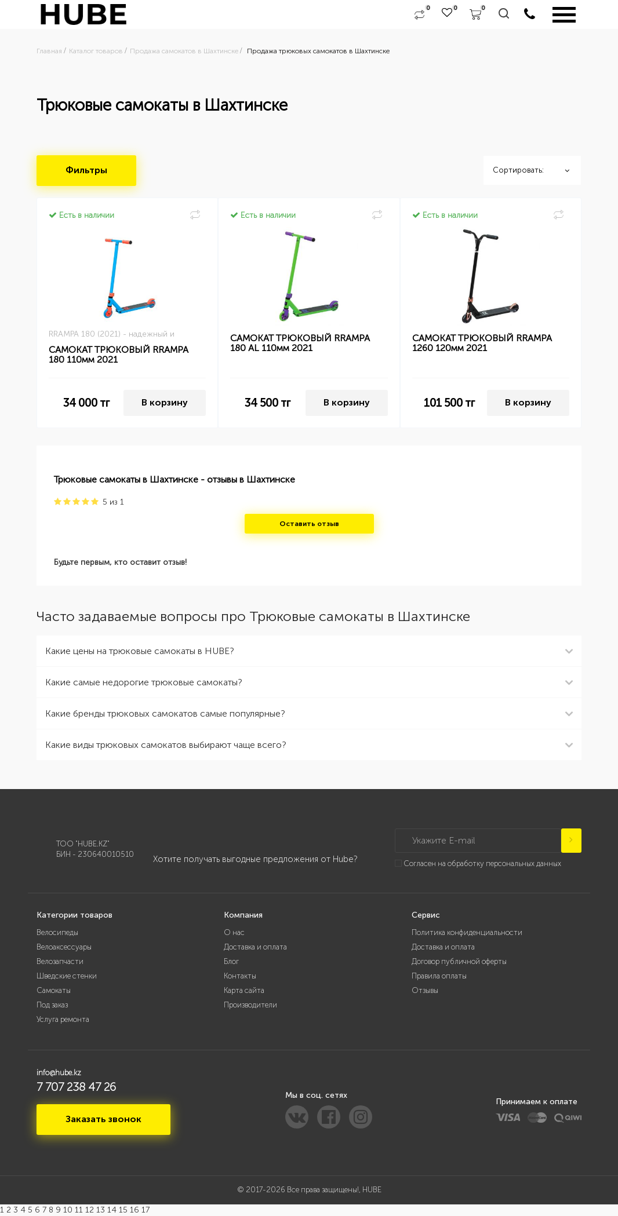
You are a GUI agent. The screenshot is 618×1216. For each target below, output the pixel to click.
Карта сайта (244, 990)
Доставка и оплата (255, 947)
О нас (234, 932)
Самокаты (54, 990)
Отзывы (425, 990)
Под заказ (52, 1004)
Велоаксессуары (64, 947)
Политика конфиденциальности (467, 932)
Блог (231, 961)
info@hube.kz (59, 1072)
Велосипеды (57, 932)
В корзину (164, 402)
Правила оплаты (439, 976)
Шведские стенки (67, 976)
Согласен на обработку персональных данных (482, 863)
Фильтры (86, 170)
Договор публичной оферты (459, 961)
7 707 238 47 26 (76, 1087)
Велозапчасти (60, 961)
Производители (250, 1004)
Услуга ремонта (63, 1019)
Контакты (240, 976)
